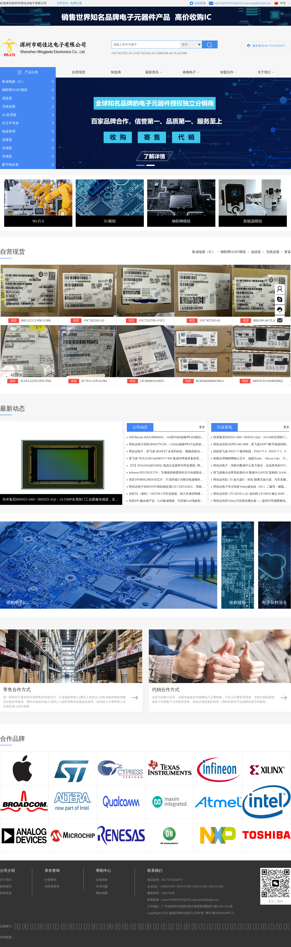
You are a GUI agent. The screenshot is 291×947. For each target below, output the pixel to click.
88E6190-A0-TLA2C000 (172, 53)
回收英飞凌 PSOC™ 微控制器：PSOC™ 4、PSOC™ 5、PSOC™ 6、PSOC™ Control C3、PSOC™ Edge (251, 451)
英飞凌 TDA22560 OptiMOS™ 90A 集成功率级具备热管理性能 (167, 458)
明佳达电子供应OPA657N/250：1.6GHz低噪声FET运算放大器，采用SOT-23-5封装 (167, 444)
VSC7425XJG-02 (144, 53)
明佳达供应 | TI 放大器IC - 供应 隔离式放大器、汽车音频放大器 (251, 479)
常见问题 (102, 886)
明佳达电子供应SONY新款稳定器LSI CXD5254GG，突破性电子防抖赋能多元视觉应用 (167, 486)
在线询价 (102, 879)
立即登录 (62, 3)
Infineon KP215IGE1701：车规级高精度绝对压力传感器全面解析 (167, 472)
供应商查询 (52, 886)
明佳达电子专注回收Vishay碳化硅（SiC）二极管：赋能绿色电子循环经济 (251, 486)
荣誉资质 (6, 893)
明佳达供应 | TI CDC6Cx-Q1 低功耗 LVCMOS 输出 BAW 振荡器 (251, 493)
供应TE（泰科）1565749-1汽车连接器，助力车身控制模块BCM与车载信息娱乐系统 (167, 493)
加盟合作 (226, 72)
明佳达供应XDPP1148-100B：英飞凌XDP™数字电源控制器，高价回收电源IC (251, 444)
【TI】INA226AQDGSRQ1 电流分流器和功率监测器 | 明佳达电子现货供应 (167, 465)
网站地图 (102, 893)
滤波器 (256, 252)
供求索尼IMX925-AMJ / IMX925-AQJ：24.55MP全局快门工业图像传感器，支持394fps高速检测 (251, 437)
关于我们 (264, 72)
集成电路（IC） (203, 252)
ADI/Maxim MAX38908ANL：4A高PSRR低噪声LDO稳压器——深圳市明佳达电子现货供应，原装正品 (167, 437)
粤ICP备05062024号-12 (219, 913)
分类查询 (50, 879)
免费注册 (76, 3)
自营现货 (78, 72)
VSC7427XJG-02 (121, 53)
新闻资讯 (6, 886)
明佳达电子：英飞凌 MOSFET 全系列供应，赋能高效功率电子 (167, 451)
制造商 (116, 72)
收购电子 (189, 72)
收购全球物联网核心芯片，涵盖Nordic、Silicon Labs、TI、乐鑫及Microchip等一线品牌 (251, 458)
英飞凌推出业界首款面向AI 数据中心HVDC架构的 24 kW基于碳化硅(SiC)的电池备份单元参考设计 (251, 472)
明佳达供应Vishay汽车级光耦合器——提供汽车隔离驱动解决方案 (251, 500)
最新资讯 (152, 72)
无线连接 (272, 252)
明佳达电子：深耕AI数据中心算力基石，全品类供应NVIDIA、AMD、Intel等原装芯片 (251, 465)
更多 (287, 252)
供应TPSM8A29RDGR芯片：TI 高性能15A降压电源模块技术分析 (167, 479)
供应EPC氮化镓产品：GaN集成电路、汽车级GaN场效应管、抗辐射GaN (167, 500)
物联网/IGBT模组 (233, 252)
